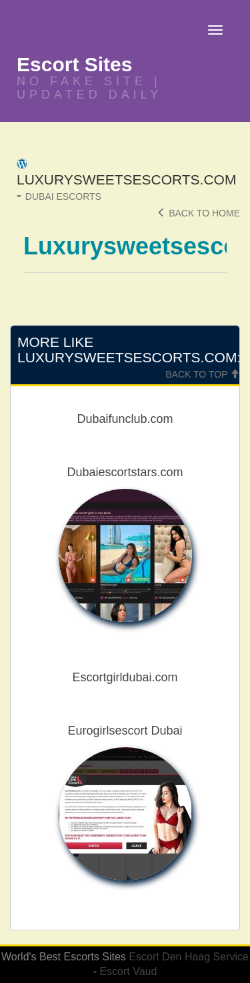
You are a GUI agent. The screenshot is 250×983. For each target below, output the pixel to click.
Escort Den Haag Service (189, 956)
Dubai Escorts (63, 196)
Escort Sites (74, 64)
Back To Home (198, 213)
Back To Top (202, 374)
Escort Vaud (128, 971)
